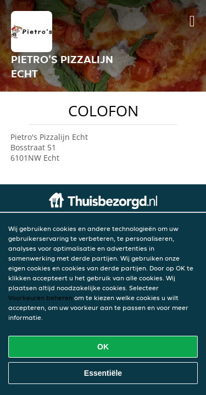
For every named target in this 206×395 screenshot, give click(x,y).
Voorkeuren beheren (40, 298)
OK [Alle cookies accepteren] (103, 346)
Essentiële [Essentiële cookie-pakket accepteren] (103, 373)
